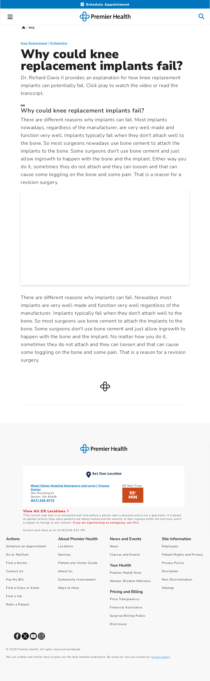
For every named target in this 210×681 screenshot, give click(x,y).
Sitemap (168, 588)
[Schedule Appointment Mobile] (105, 4)
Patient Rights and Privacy (182, 555)
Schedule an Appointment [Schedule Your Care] (26, 546)
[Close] (23, 105)
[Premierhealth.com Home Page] (23, 28)
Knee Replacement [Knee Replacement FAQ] (34, 43)
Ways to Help (68, 588)
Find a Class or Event (22, 588)
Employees (170, 546)
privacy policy (160, 657)
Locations (66, 546)
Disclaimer (170, 571)
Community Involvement (77, 579)
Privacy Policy (173, 563)
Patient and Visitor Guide (78, 563)
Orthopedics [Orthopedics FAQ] (58, 43)
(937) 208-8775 (42, 500)
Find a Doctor (16, 563)
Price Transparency (124, 599)
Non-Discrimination (177, 579)
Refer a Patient (17, 604)
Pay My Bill (15, 579)
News (114, 546)
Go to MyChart (17, 555)
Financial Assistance (126, 607)
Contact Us (14, 571)
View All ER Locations (46, 511)
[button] (10, 16)
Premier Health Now (125, 573)
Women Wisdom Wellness (130, 581)
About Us (65, 571)
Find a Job (14, 596)
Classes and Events (125, 555)
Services (64, 555)
